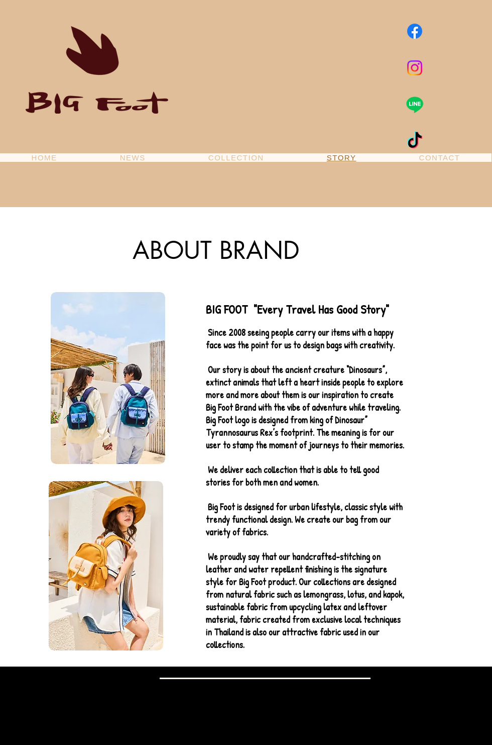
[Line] (415, 105)
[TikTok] (415, 141)
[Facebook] (415, 31)
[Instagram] (415, 68)
